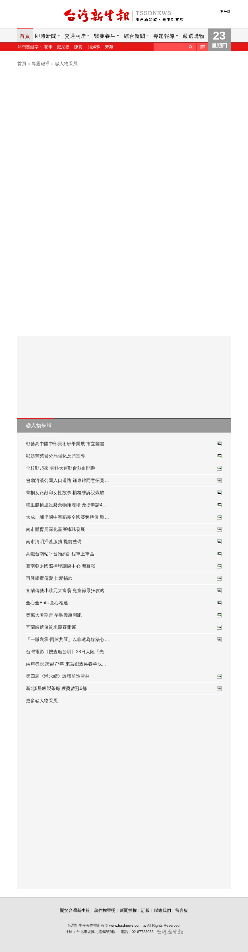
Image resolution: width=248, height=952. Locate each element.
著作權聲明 (104, 910)
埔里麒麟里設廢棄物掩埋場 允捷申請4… (124, 505)
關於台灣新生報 (75, 910)
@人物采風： (41, 425)
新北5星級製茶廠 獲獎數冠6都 (124, 688)
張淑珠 (94, 46)
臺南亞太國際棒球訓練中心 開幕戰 (124, 566)
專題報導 (164, 36)
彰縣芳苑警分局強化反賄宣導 (124, 456)
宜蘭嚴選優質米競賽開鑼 (124, 627)
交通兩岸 (75, 36)
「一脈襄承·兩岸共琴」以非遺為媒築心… (124, 639)
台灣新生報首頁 (124, 16)
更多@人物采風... (44, 700)
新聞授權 (128, 910)
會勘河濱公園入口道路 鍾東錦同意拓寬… (124, 480)
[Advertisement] (128, 99)
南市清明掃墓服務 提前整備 (124, 542)
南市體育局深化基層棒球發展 (124, 529)
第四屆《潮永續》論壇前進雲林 (124, 676)
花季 (48, 46)
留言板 (181, 910)
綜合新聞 (134, 36)
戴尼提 (63, 46)
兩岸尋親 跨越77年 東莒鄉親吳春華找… (66, 664)
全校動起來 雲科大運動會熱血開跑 (124, 468)
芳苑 (109, 46)
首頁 (25, 36)
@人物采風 (66, 63)
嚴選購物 (193, 36)
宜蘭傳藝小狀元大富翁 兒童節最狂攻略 (124, 591)
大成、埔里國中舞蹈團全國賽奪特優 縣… (124, 517)
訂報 (145, 910)
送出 (190, 47)
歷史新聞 (202, 47)
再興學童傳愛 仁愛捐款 (124, 578)
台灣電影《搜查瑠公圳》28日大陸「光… (67, 651)
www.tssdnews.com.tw (127, 925)
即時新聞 (46, 36)
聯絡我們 (162, 910)
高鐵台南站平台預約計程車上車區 (124, 554)
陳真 (78, 46)
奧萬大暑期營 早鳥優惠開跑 (124, 615)
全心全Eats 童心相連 (124, 603)
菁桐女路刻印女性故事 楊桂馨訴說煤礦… (124, 493)
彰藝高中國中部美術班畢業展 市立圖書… (124, 444)
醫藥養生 (105, 36)
